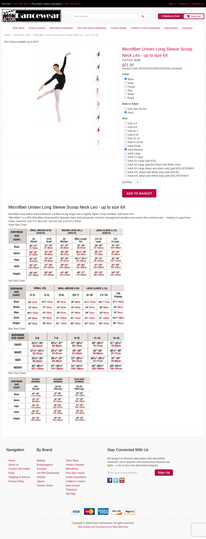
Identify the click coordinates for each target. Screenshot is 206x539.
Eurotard (41, 468)
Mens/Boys (72, 468)
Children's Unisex (75, 481)
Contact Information (19, 468)
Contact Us (197, 4)
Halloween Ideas (22, 35)
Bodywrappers (45, 464)
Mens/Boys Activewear (61, 28)
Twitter (115, 480)
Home (7, 35)
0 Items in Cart (171, 16)
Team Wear (18, 28)
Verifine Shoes (45, 485)
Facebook (109, 480)
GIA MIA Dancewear (48, 472)
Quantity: (127, 182)
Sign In (172, 4)
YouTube (121, 480)
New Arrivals (171, 28)
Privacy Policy (16, 481)
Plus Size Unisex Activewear (92, 28)
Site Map (71, 493)
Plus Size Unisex (75, 472)
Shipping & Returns (19, 477)
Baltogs (41, 460)
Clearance (187, 28)
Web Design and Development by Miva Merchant (103, 527)
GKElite (41, 477)
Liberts (40, 481)
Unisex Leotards (37, 28)
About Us (183, 4)
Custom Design (119, 28)
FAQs (11, 472)
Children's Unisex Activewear (146, 28)
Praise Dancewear (76, 477)
